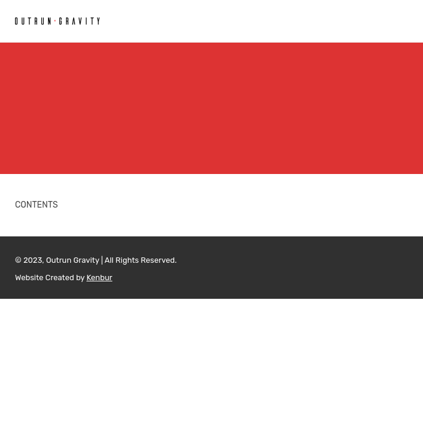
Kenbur (99, 277)
